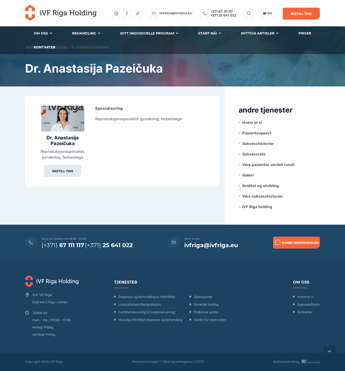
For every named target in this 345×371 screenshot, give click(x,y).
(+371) (62, 245)
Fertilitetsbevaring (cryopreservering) (146, 312)
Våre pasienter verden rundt (268, 164)
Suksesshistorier (258, 143)
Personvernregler (145, 362)
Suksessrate (253, 154)
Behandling (86, 33)
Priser (305, 33)
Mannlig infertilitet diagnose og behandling (150, 320)
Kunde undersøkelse (296, 242)
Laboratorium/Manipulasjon (139, 305)
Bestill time (301, 14)
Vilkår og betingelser (177, 362)
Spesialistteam (308, 305)
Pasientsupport (256, 133)
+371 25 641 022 (223, 15)
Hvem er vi (252, 122)
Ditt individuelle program (149, 33)
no (267, 13)
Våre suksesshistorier (262, 196)
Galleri (248, 175)
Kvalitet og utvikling (260, 185)
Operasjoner (203, 297)
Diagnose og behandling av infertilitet (146, 297)
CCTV (200, 362)
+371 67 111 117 (221, 11)
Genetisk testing (206, 305)
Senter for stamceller (210, 320)
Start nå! (209, 33)
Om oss (43, 33)
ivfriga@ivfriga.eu (176, 13)
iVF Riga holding (257, 207)
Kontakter (44, 47)
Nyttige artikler (259, 33)
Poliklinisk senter (206, 312)
